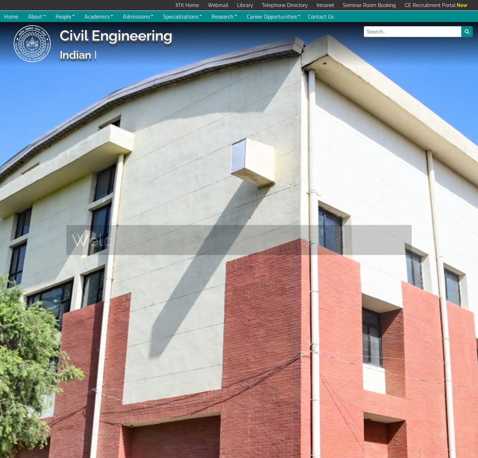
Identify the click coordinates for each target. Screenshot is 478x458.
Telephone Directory (285, 5)
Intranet (325, 5)
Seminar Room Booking (369, 5)
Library (245, 5)
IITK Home (187, 5)
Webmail (218, 5)
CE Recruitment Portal (430, 5)
